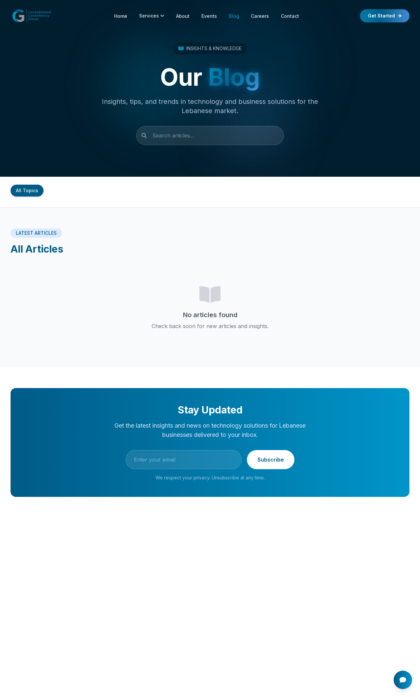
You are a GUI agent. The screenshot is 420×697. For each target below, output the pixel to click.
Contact (290, 16)
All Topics (27, 190)
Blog (234, 16)
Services (151, 15)
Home (120, 16)
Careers (260, 16)
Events (209, 16)
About (183, 16)
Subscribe (270, 460)
